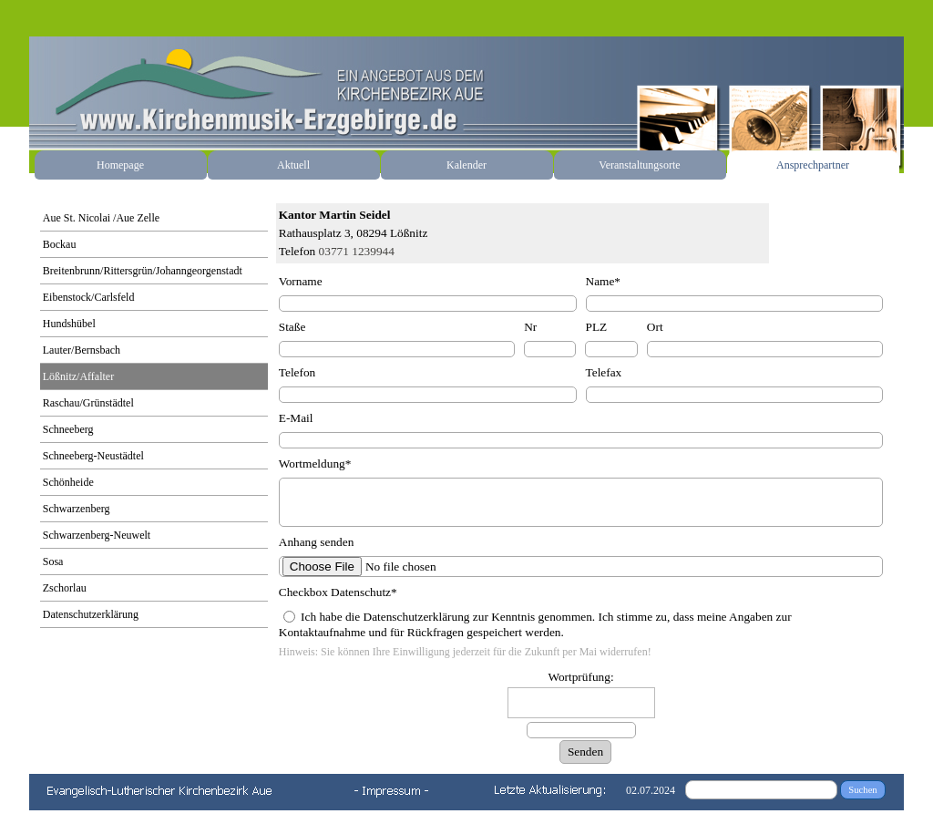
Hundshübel (69, 323)
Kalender (466, 165)
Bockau (60, 244)
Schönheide (68, 482)
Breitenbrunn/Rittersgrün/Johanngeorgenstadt (142, 270)
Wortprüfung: (580, 677)
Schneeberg (68, 429)
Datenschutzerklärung (90, 614)
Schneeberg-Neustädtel (93, 455)
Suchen (862, 790)
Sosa (53, 561)
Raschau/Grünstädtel (88, 403)
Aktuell (293, 165)
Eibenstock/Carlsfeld (89, 297)
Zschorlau (65, 588)
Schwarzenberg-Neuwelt (96, 535)
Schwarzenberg (76, 508)
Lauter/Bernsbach (81, 350)
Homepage (120, 165)
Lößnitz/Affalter (78, 376)
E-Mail (296, 418)
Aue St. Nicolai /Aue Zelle (101, 217)
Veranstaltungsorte (639, 165)
